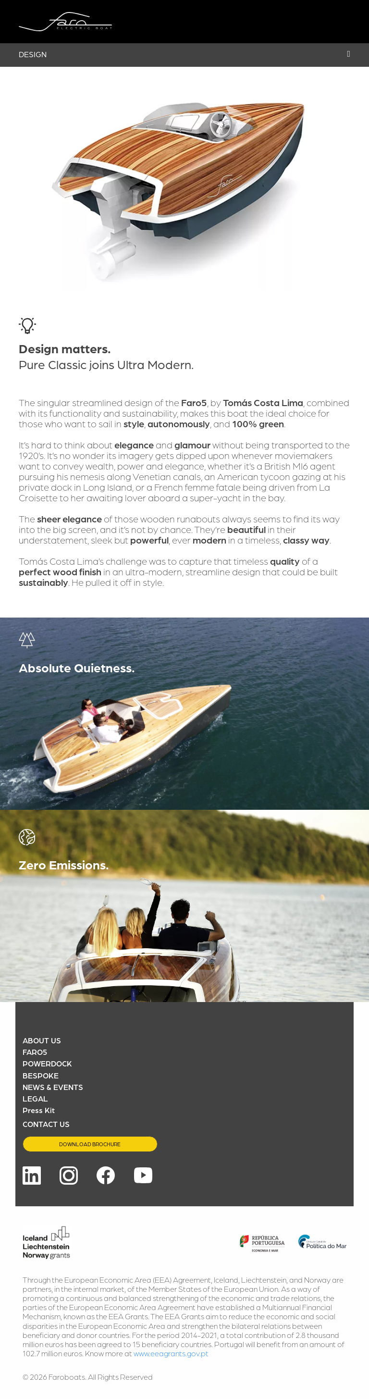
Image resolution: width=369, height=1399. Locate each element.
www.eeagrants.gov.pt (171, 1353)
